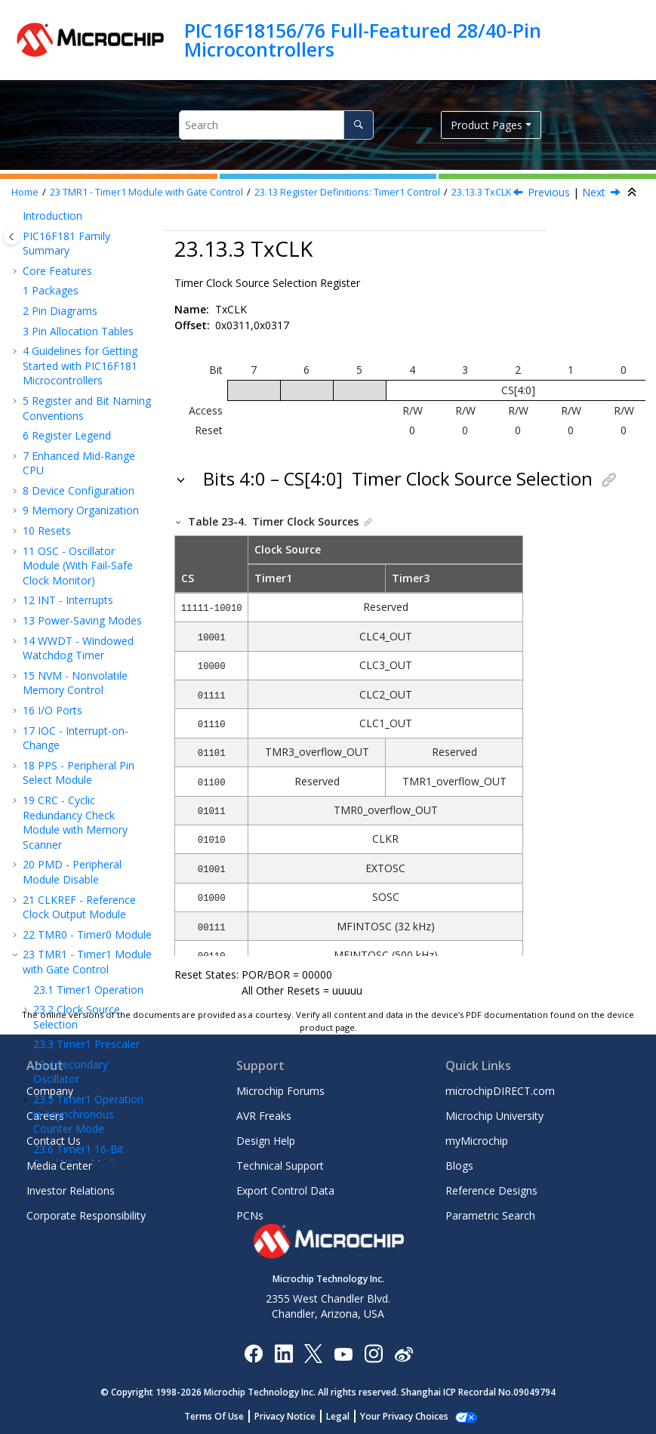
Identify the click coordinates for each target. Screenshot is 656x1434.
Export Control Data (285, 1190)
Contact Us (53, 1140)
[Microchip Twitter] (313, 1352)
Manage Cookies (404, 1416)
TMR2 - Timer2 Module (87, 465)
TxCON (80, 329)
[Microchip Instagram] (373, 1352)
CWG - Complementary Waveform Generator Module (86, 550)
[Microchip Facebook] (253, 1352)
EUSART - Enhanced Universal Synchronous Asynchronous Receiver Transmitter (80, 811)
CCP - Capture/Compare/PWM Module (81, 599)
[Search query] (276, 125)
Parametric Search (490, 1215)
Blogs (459, 1165)
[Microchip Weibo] (403, 1353)
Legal (346, 1416)
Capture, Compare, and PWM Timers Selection (87, 641)
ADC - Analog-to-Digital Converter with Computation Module (87, 868)
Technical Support (280, 1165)
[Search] (358, 125)
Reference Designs (491, 1190)
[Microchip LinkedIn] (283, 1352)
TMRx (77, 410)
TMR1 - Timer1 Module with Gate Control (146, 192)
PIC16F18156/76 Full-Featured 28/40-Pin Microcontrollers (362, 39)
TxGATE (82, 390)
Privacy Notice (293, 1416)
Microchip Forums (280, 1091)
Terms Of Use (222, 1416)
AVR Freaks (263, 1116)
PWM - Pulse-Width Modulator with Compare (84, 677)
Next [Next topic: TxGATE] (593, 192)
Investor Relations (70, 1190)
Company (49, 1091)
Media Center (59, 1165)
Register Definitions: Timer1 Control (347, 192)
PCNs (249, 1215)
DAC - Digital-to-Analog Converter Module (87, 910)
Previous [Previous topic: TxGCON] (549, 192)
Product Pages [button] (486, 125)
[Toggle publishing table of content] (12, 237)
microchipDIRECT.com (500, 1091)
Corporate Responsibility (86, 1215)
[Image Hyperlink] (343, 1353)
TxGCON (84, 350)
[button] (27, 245)
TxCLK (481, 192)
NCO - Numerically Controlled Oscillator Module (75, 500)
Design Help (265, 1140)
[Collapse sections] (633, 192)
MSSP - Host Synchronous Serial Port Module (81, 754)
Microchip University (494, 1116)
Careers (45, 1116)
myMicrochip (476, 1140)
